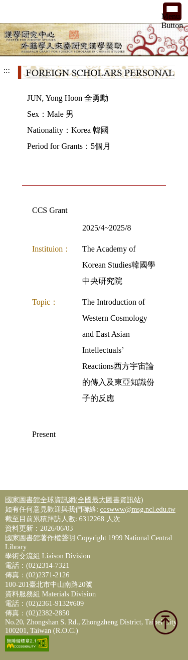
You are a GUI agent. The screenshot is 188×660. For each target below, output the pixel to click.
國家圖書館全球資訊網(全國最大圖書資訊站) (74, 500)
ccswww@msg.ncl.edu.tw (137, 509)
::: (7, 70)
